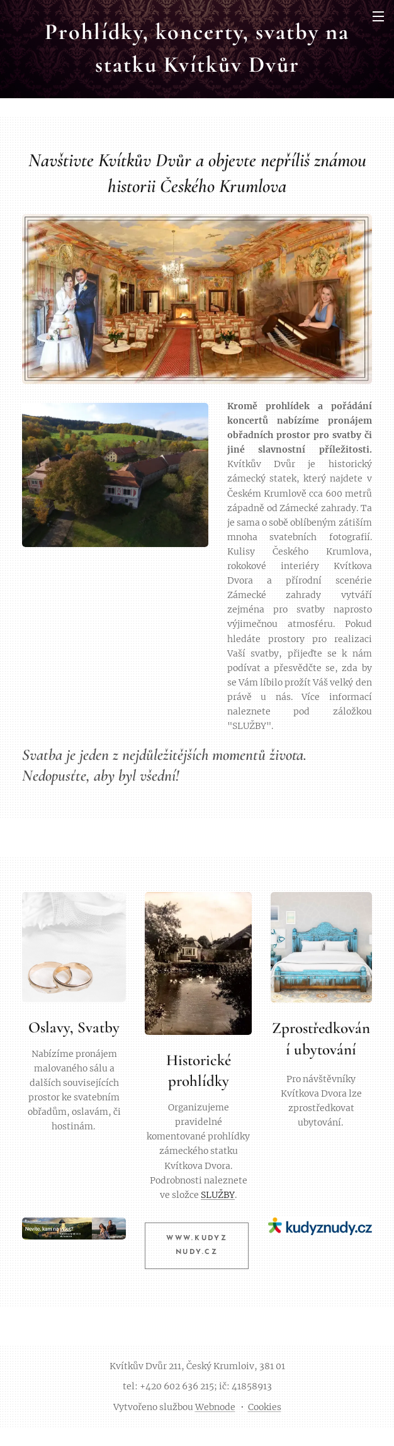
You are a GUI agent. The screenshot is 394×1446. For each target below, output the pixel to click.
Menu (378, 16)
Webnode (215, 1407)
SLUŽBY (218, 1194)
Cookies (264, 1407)
